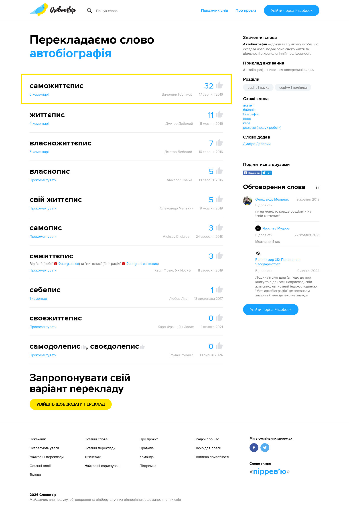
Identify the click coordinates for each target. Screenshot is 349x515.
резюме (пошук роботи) (262, 127)
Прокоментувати (43, 180)
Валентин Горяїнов (177, 94)
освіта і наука (258, 87)
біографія (251, 114)
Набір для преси (208, 448)
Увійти (291, 10)
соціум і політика (293, 87)
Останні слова (96, 439)
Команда (147, 457)
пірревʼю (269, 472)
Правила (147, 448)
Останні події (40, 466)
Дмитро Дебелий (257, 144)
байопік (249, 110)
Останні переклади (100, 448)
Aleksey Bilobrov (176, 236)
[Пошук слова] (136, 10)
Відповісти (263, 205)
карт (246, 123)
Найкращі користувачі (102, 466)
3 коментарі (39, 94)
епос (247, 119)
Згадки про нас (207, 439)
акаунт (248, 105)
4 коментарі (39, 123)
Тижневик (93, 457)
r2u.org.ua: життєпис (140, 264)
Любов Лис (178, 298)
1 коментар (38, 298)
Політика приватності (212, 457)
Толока (35, 475)
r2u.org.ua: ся (66, 264)
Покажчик (38, 439)
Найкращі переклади (47, 457)
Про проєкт (245, 10)
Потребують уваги (44, 448)
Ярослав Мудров (276, 228)
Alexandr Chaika (179, 180)
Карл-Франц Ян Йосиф (172, 270)
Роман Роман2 (181, 355)
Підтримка (148, 466)
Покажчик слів (214, 10)
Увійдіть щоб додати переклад (71, 404)
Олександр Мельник (176, 208)
